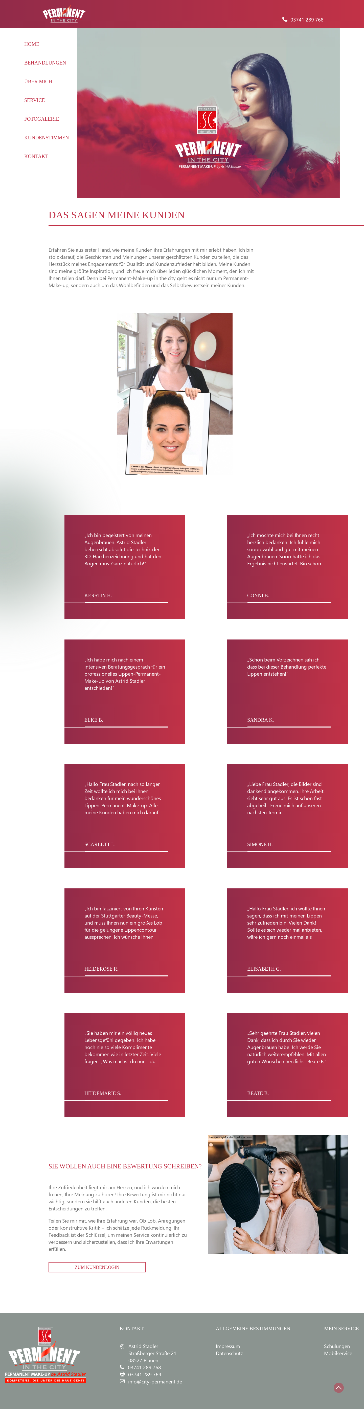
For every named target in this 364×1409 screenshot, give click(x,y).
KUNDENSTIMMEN (46, 137)
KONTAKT (36, 156)
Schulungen (337, 1345)
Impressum (228, 1345)
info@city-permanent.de (155, 1381)
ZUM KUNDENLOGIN (97, 1267)
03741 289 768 (303, 19)
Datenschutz (229, 1352)
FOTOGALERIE (41, 119)
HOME (31, 44)
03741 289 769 (144, 1374)
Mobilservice (338, 1352)
